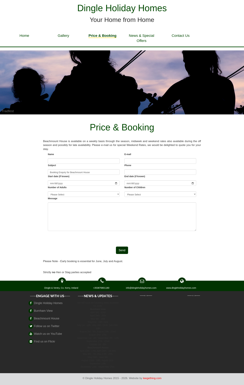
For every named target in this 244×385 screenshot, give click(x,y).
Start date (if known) (58, 176)
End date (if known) (134, 176)
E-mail (127, 154)
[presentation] (72, 239)
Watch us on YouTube (48, 333)
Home (24, 35)
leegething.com (152, 378)
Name (51, 154)
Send (122, 250)
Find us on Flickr (44, 341)
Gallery (63, 35)
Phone (127, 165)
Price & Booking (102, 35)
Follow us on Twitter (46, 326)
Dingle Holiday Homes (48, 303)
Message (52, 198)
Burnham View (43, 310)
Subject (52, 165)
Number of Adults (57, 187)
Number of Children (134, 187)
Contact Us (180, 35)
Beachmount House (46, 318)
